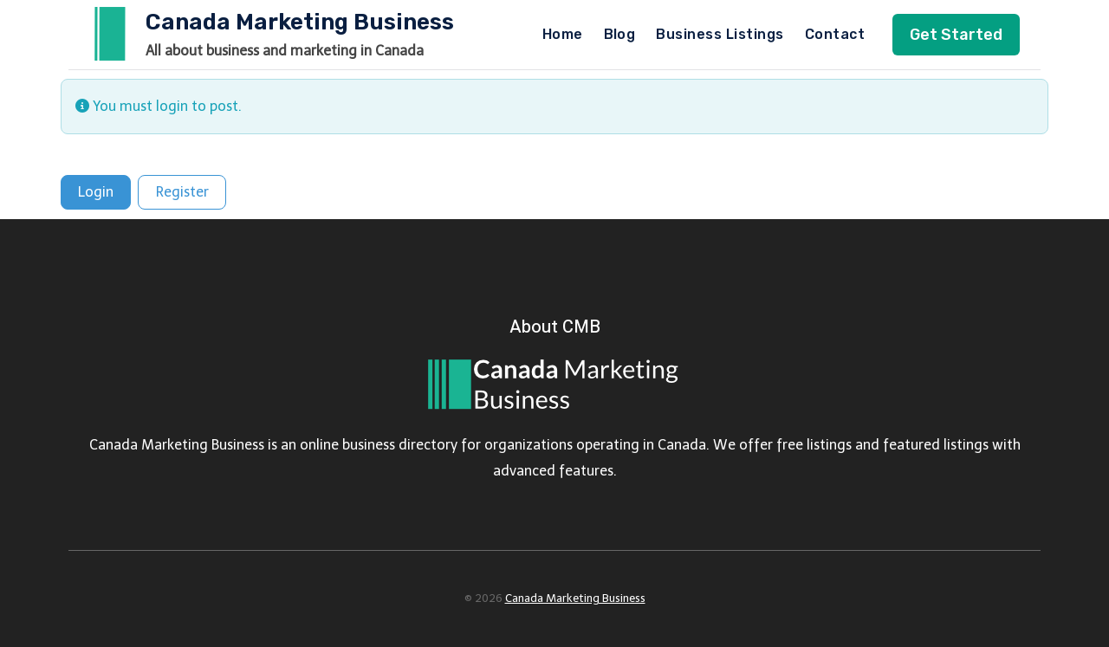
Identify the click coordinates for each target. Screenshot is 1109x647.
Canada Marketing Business (575, 598)
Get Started (956, 34)
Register (182, 192)
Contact (835, 34)
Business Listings (719, 34)
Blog (620, 34)
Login (95, 192)
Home (562, 34)
